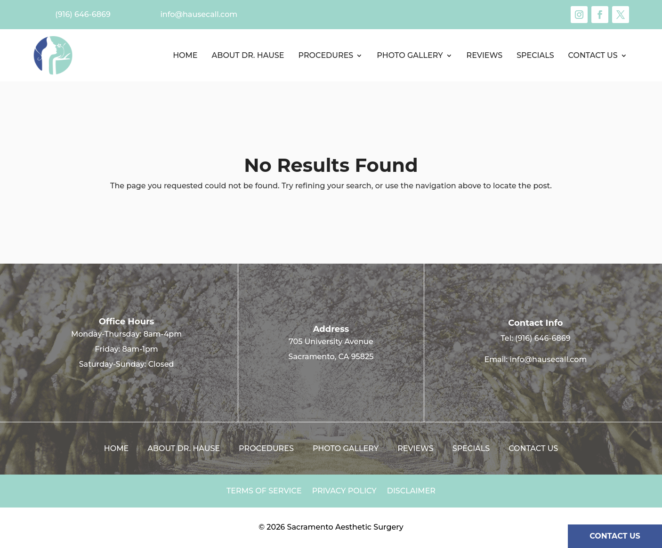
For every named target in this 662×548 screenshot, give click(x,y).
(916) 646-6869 (542, 338)
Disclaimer (411, 491)
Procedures (326, 55)
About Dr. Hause (248, 55)
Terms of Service (264, 491)
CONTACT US (614, 536)
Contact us (593, 55)
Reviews (485, 55)
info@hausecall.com (548, 359)
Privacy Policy (344, 491)
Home (185, 55)
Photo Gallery (410, 55)
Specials (535, 55)
